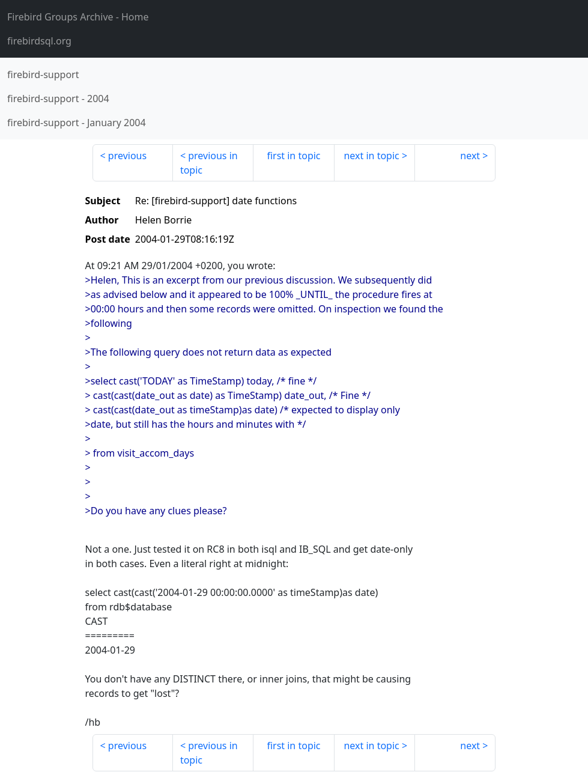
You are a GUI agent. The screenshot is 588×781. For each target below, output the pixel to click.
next (470, 155)
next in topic (371, 155)
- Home (78, 16)
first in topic (293, 155)
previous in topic (209, 163)
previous (127, 155)
